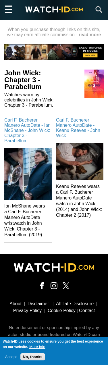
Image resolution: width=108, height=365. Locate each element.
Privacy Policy (27, 310)
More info (37, 347)
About (15, 303)
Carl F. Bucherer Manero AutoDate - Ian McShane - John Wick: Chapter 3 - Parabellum (27, 130)
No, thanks (33, 358)
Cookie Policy (62, 310)
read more (90, 34)
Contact (87, 310)
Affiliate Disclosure (75, 303)
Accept (11, 358)
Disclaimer (38, 303)
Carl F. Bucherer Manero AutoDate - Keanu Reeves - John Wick (78, 128)
